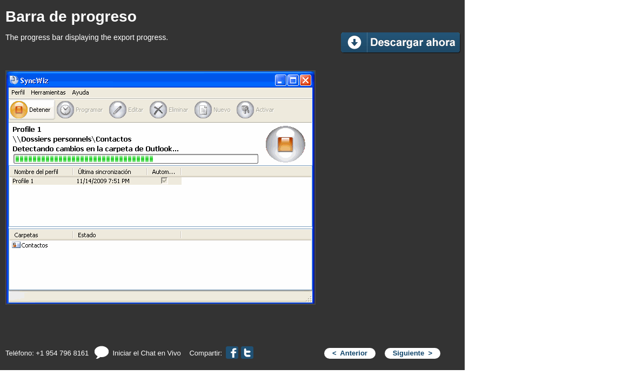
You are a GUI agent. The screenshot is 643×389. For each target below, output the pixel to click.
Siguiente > (412, 353)
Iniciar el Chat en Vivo (137, 353)
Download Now (401, 42)
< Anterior (349, 353)
